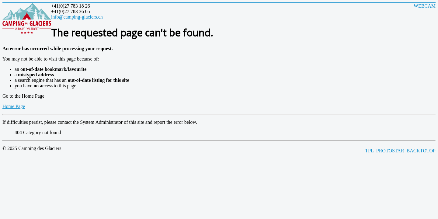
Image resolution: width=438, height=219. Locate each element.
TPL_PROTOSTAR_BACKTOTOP (400, 150)
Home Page (13, 106)
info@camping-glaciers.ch (77, 16)
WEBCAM (425, 6)
